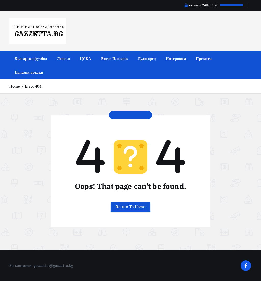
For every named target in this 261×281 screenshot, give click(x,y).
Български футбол (31, 58)
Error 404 (33, 86)
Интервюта (176, 58)
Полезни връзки (29, 72)
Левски (63, 58)
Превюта (204, 58)
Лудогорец (147, 58)
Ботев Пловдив (114, 58)
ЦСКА (85, 58)
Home (14, 86)
